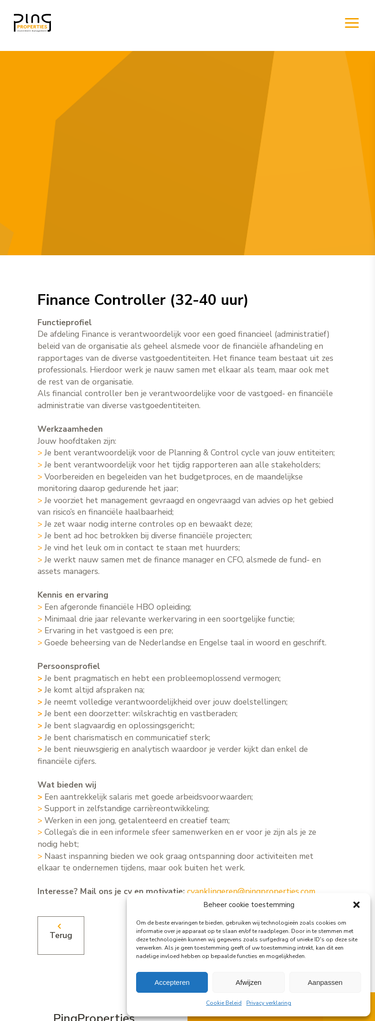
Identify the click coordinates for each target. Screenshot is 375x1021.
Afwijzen (249, 982)
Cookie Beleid (224, 1003)
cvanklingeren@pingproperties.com (251, 891)
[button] (356, 904)
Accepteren (172, 982)
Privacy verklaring (268, 1003)
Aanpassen (325, 982)
